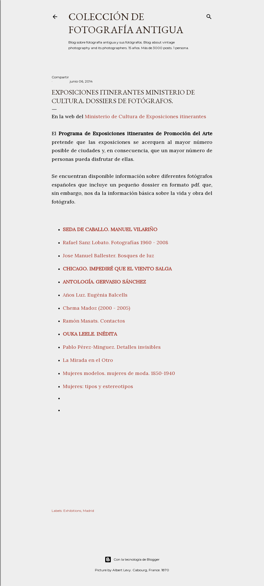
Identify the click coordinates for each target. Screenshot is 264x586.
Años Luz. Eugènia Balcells (95, 295)
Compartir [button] (60, 77)
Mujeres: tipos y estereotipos (99, 386)
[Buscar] (209, 15)
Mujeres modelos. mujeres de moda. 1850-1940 (119, 373)
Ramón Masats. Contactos (94, 321)
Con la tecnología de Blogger (132, 559)
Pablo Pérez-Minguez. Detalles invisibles (112, 347)
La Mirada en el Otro (88, 360)
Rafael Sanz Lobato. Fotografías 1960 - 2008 (115, 242)
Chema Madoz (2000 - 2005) (97, 308)
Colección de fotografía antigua (125, 23)
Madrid (88, 510)
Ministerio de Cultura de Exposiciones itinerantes (145, 116)
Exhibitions (72, 510)
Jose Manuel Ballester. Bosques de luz (108, 255)
